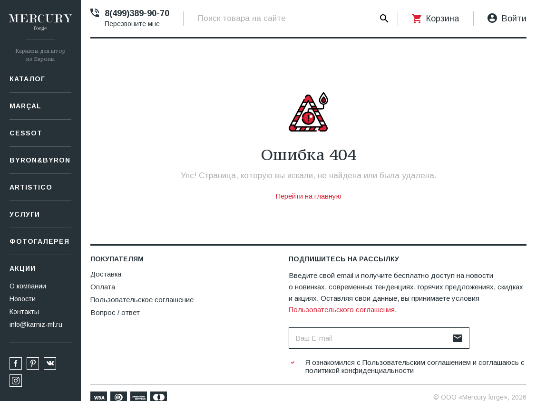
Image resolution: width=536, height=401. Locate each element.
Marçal (25, 106)
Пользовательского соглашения (342, 310)
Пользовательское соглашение (142, 300)
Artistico (31, 187)
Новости (23, 299)
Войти (514, 18)
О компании (28, 286)
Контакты (24, 311)
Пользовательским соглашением (416, 362)
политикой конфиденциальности (359, 370)
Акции (23, 268)
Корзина (442, 18)
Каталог (27, 79)
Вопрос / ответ (115, 312)
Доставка (105, 274)
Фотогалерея (39, 241)
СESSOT (26, 133)
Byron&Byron (40, 160)
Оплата (102, 287)
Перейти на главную (308, 196)
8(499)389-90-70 (137, 13)
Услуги (25, 214)
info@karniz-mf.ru (36, 324)
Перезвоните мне (132, 24)
